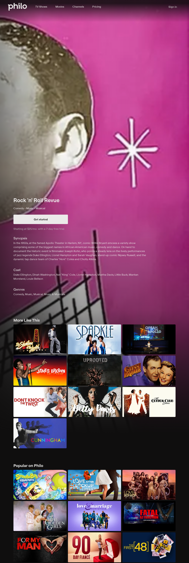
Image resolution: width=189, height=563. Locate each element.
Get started (41, 219)
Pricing (96, 6)
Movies (59, 6)
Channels (78, 6)
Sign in (172, 6)
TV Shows (41, 6)
